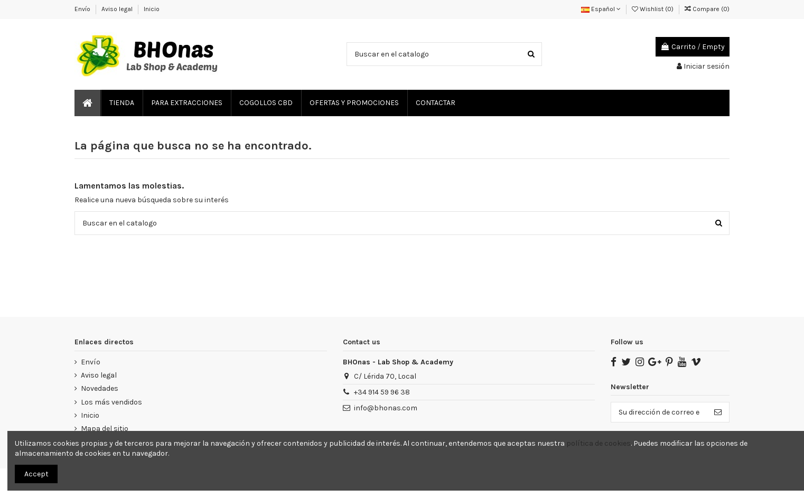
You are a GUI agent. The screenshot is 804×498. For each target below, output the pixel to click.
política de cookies (598, 443)
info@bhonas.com (385, 407)
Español (601, 9)
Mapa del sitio (104, 428)
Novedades (99, 388)
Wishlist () (653, 9)
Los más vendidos (111, 402)
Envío (83, 9)
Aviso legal (117, 9)
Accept (36, 473)
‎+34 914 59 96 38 (382, 392)
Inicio (152, 9)
